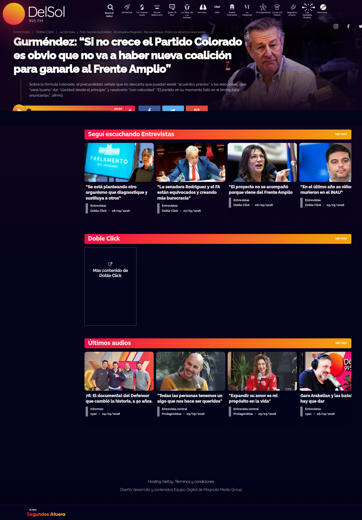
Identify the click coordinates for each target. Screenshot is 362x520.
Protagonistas (271, 13)
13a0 (222, 13)
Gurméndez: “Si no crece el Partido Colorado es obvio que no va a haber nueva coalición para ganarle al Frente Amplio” (127, 55)
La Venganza (255, 14)
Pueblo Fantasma (238, 14)
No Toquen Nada (141, 14)
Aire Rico (206, 13)
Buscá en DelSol (109, 14)
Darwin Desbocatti (157, 14)
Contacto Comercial (326, 23)
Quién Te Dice (174, 14)
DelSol (46, 11)
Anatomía (335, 13)
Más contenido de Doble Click (110, 275)
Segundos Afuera (303, 14)
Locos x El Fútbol (287, 14)
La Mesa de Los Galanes (190, 14)
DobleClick (125, 13)
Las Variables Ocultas (319, 14)
